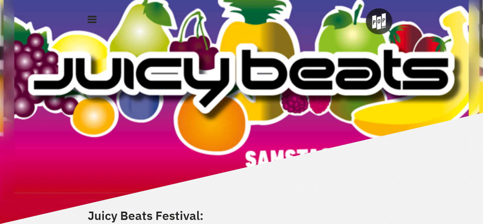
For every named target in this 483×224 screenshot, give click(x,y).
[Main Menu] (92, 19)
